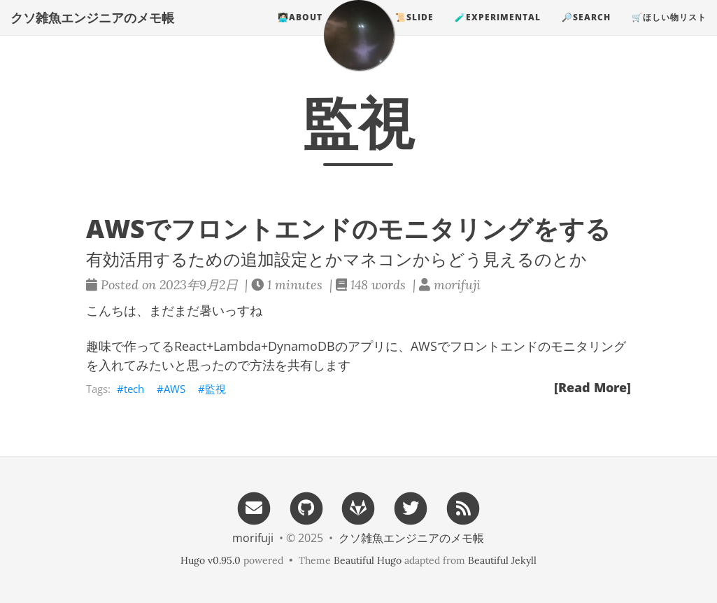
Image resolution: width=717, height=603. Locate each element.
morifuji (253, 538)
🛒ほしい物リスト (669, 31)
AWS (174, 389)
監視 (215, 389)
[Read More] (592, 387)
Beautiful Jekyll (502, 560)
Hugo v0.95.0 (210, 560)
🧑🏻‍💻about (300, 31)
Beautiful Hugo (368, 560)
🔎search (586, 31)
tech (134, 389)
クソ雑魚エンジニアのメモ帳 (92, 31)
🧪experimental (498, 31)
